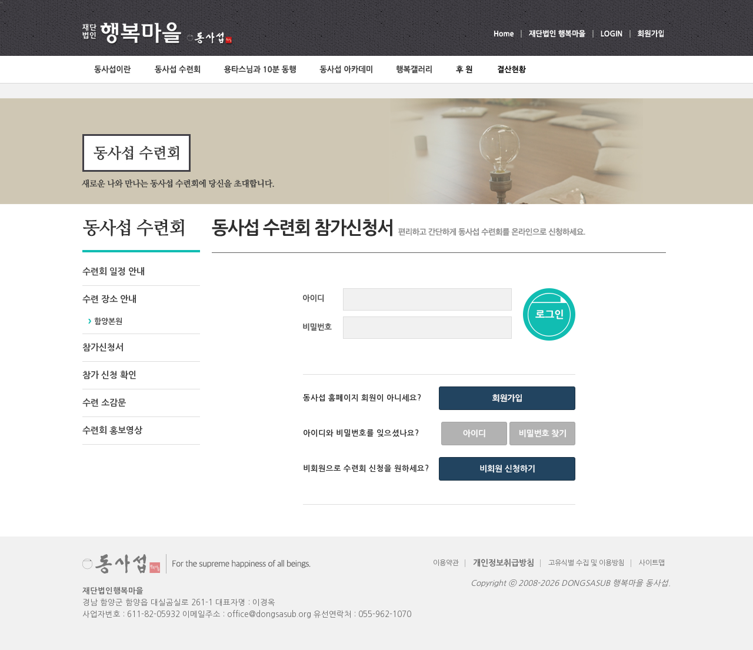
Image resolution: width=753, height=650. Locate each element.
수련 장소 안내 (109, 299)
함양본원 (108, 321)
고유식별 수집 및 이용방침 (586, 562)
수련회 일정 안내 (113, 271)
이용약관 (446, 562)
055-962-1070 (384, 614)
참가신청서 (103, 347)
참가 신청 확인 (109, 375)
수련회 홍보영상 (112, 430)
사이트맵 (652, 562)
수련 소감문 (104, 402)
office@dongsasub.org (269, 614)
